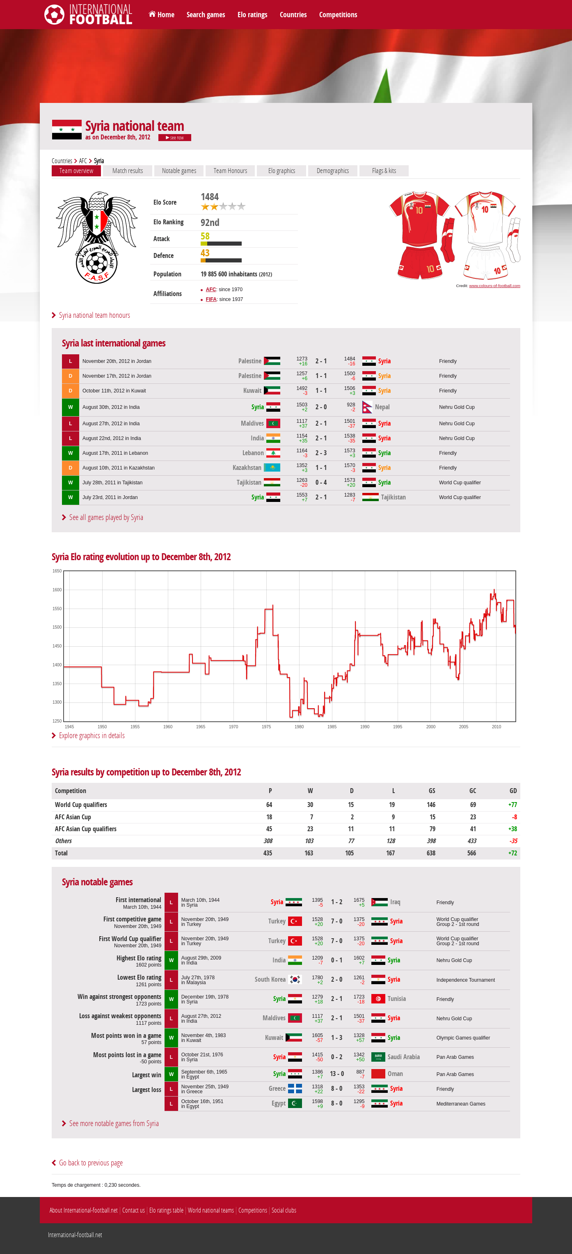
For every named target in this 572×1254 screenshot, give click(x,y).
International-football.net (75, 1235)
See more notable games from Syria (114, 1123)
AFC (83, 161)
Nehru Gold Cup (457, 407)
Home (166, 14)
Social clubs (284, 1210)
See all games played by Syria (106, 517)
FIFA (211, 299)
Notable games (179, 170)
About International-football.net (84, 1210)
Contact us (133, 1210)
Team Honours (230, 170)
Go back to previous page (91, 1162)
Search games (206, 14)
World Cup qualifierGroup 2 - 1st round (458, 922)
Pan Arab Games (455, 1057)
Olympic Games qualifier (463, 1038)
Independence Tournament (466, 980)
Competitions (338, 14)
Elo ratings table (166, 1210)
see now (175, 138)
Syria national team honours (94, 315)
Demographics (333, 170)
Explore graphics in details (92, 735)
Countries (293, 14)
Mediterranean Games (461, 1104)
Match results (127, 170)
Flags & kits (384, 170)
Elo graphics (281, 170)
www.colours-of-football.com (494, 285)
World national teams (211, 1210)
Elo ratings (253, 14)
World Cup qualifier (460, 483)
